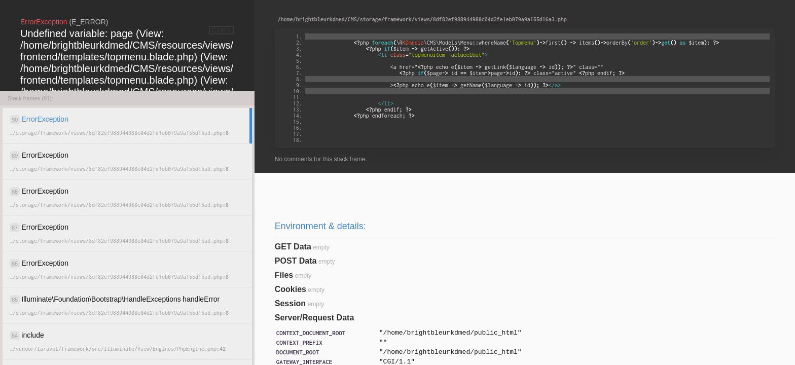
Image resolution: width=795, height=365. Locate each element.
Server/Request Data (314, 317)
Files (284, 275)
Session (290, 303)
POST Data (296, 261)
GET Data (293, 246)
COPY (221, 30)
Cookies (290, 289)
